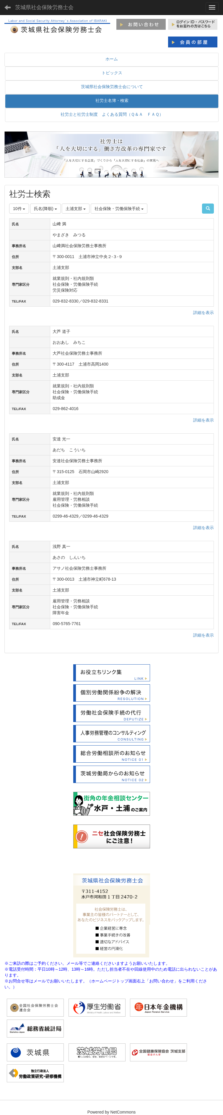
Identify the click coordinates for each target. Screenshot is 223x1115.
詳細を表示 (203, 312)
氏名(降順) (45, 208)
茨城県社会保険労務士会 (44, 7)
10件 (19, 208)
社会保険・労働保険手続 (119, 208)
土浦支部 (76, 208)
